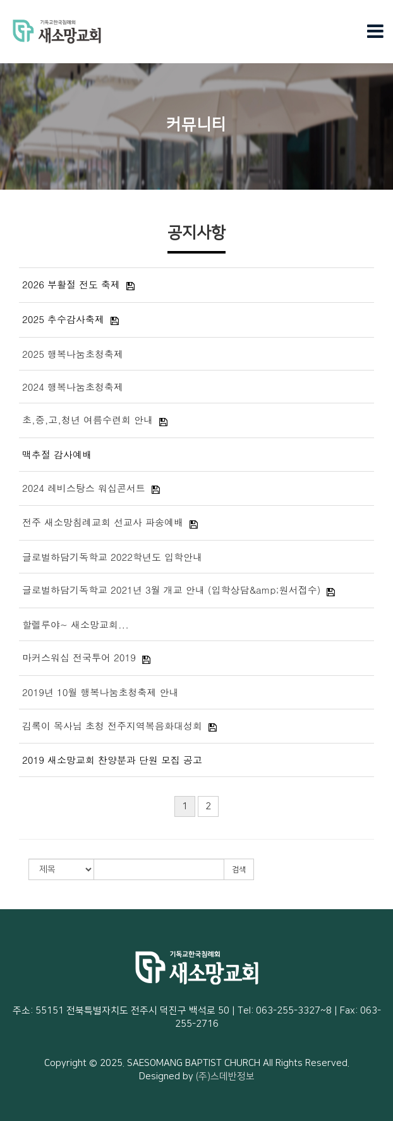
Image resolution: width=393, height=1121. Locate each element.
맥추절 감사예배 (57, 454)
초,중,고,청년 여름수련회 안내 (87, 419)
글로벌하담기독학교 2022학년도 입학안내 (112, 556)
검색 (239, 870)
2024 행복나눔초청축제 (72, 386)
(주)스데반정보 (225, 1076)
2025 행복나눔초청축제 (72, 353)
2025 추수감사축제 (63, 319)
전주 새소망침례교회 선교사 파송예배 (102, 522)
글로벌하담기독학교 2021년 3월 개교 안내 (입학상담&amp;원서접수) (171, 589)
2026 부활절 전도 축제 (71, 284)
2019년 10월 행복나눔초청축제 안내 (100, 692)
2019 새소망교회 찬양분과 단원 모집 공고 (112, 759)
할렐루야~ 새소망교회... (75, 624)
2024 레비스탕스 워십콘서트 (83, 487)
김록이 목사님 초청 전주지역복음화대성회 (112, 725)
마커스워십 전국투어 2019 (79, 657)
